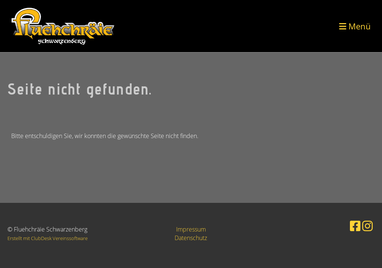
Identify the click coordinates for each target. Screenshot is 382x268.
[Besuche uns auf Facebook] (355, 226)
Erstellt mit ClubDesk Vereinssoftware (47, 238)
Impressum (191, 229)
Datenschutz (191, 238)
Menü (355, 26)
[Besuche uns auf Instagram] (367, 226)
